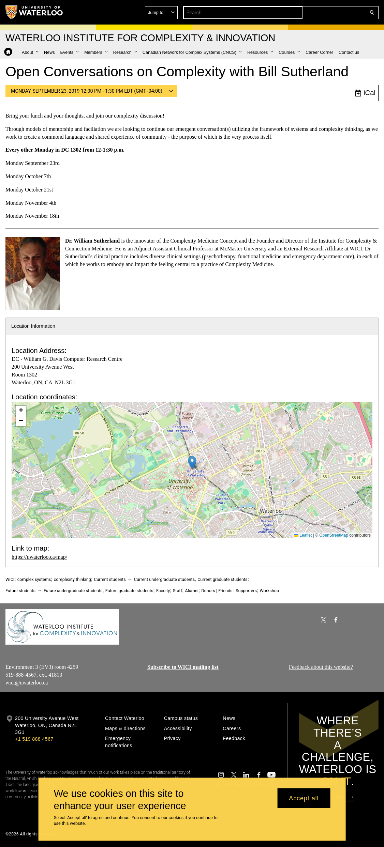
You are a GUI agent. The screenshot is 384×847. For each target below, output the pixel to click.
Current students (110, 579)
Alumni (191, 590)
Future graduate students (129, 590)
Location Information (33, 326)
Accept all (304, 798)
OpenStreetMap (333, 535)
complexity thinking (72, 579)
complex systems (34, 579)
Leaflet (303, 535)
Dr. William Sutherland (92, 241)
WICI (9, 579)
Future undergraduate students (73, 590)
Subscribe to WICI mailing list (183, 667)
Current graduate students (222, 579)
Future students (20, 590)
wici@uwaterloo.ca (26, 683)
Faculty (163, 590)
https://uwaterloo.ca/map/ (39, 557)
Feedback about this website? (321, 667)
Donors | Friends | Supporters (229, 590)
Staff (177, 590)
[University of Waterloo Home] (34, 12)
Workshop (269, 590)
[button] (323, 12)
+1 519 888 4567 (34, 739)
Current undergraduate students (164, 579)
